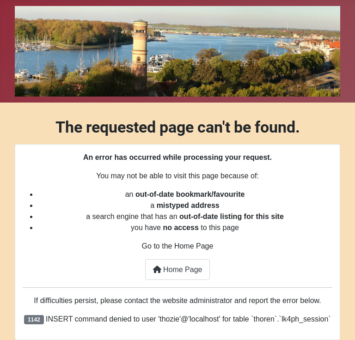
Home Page (177, 269)
